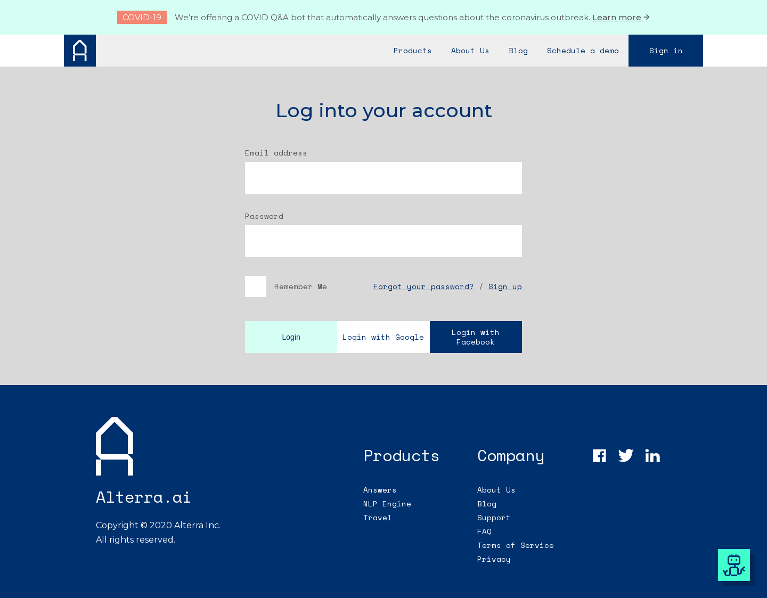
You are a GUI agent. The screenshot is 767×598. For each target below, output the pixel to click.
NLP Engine (387, 503)
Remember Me (286, 286)
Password (264, 216)
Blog (486, 503)
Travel (377, 517)
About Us (496, 489)
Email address (276, 153)
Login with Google (383, 336)
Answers (380, 489)
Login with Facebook (476, 336)
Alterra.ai (144, 497)
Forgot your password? (423, 286)
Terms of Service (515, 545)
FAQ (484, 531)
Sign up (505, 286)
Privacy (494, 558)
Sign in (666, 50)
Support (494, 517)
